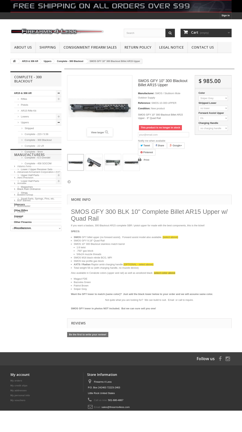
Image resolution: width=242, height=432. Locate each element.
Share (160, 145)
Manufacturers (29, 242)
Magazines (26, 186)
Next (69, 182)
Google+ (176, 145)
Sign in (226, 15)
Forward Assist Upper (212, 113)
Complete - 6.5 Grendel (37, 157)
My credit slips (18, 385)
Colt (19, 303)
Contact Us (203, 47)
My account (20, 374)
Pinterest (146, 152)
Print (146, 159)
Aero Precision (25, 263)
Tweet (145, 145)
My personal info (20, 395)
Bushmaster (23, 292)
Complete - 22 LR (34, 145)
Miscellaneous (22, 227)
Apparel (18, 216)
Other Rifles (21, 210)
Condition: (144, 108)
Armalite (21, 269)
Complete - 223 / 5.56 (36, 134)
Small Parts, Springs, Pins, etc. (37, 198)
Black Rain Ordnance (28, 275)
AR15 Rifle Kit (28, 110)
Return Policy (137, 47)
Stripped (29, 128)
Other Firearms (23, 222)
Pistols (24, 104)
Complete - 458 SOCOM (37, 163)
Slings (24, 192)
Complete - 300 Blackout (38, 140)
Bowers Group (25, 280)
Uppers (24, 122)
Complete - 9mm (33, 151)
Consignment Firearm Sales (90, 47)
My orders (16, 380)
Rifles (23, 99)
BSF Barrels (24, 286)
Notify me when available (151, 140)
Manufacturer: (146, 93)
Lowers (24, 116)
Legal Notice (171, 47)
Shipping (48, 47)
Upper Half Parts (29, 175)
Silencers (19, 204)
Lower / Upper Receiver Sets (36, 169)
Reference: (144, 103)
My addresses (18, 390)
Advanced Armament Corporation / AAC (39, 258)
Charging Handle (209, 123)
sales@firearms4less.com (116, 407)
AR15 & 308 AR (23, 93)
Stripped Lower (208, 103)
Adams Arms (24, 252)
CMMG (21, 297)
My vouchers (17, 400)
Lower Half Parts (29, 181)
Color (202, 93)
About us (23, 47)
